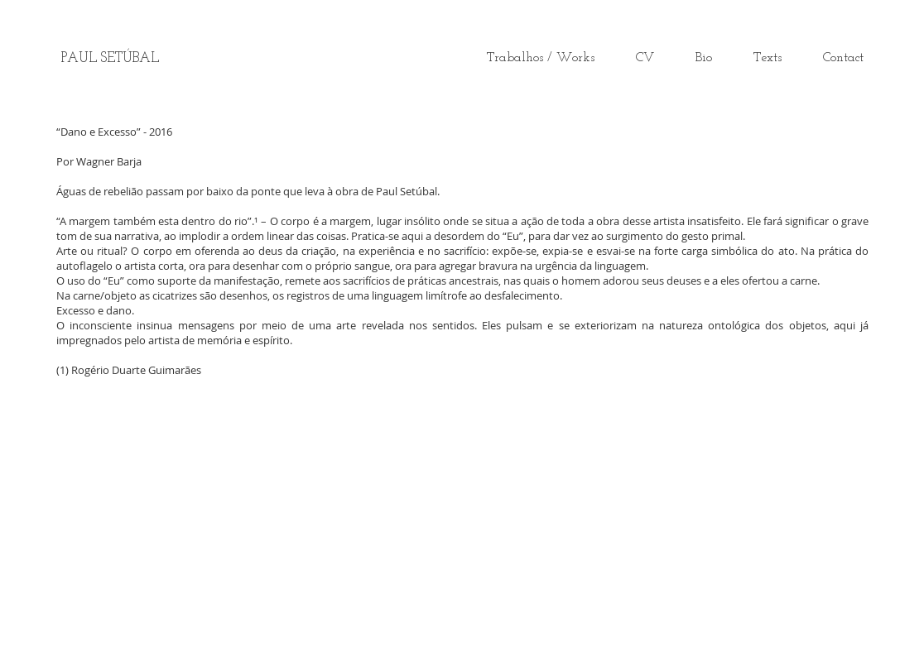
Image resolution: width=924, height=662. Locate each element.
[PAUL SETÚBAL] (110, 58)
